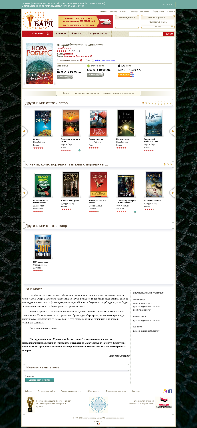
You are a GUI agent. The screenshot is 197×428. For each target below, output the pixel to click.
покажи (158, 26)
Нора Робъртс (64, 48)
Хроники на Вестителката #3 (78, 56)
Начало (104, 11)
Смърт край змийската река (151, 140)
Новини (122, 11)
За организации (98, 33)
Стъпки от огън (96, 139)
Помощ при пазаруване (139, 11)
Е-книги (76, 33)
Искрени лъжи (123, 139)
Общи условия (158, 11)
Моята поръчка (156, 17)
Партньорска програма (116, 391)
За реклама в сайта (46, 391)
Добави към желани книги (104, 60)
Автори (61, 33)
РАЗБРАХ (167, 4)
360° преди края (40, 262)
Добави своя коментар (40, 380)
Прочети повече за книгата (68, 60)
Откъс (88, 60)
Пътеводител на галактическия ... (40, 202)
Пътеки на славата (152, 201)
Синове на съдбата (70, 201)
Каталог (37, 33)
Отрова (36, 139)
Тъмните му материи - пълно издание (126, 202)
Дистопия (68, 54)
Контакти (171, 11)
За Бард (113, 11)
